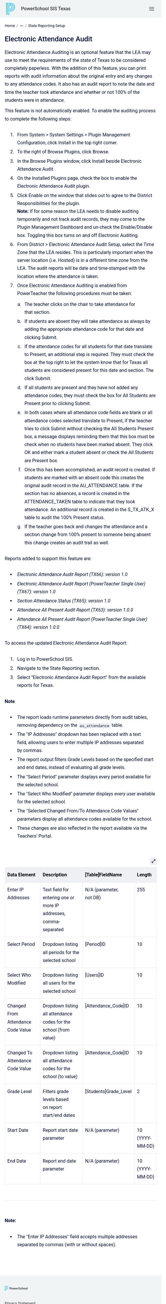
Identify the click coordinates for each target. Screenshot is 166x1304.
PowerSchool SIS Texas (45, 8)
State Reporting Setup (46, 25)
